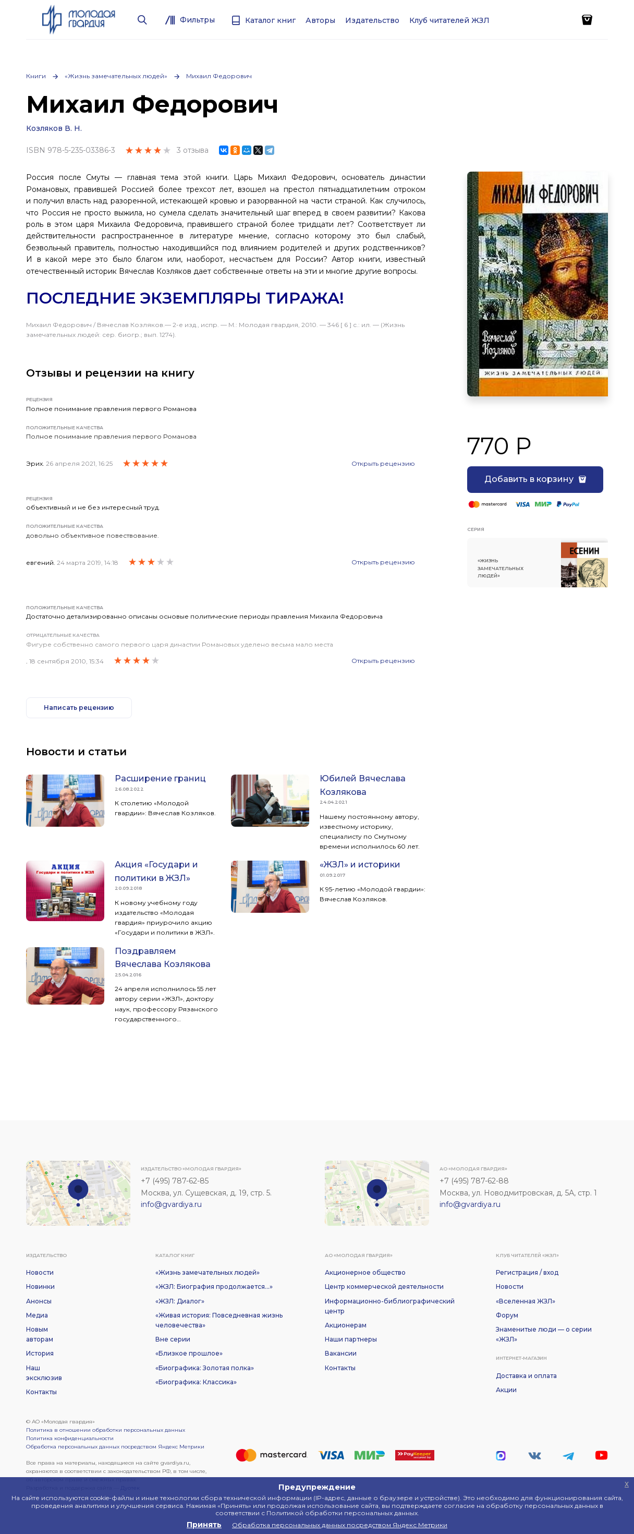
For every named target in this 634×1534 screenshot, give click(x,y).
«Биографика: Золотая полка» (204, 1368)
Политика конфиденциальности (70, 1438)
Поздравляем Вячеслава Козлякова (163, 958)
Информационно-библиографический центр (390, 1306)
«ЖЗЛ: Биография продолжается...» (214, 1286)
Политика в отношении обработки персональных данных (105, 1430)
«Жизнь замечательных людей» (116, 76)
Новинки (40, 1286)
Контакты (41, 1392)
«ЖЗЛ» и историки (360, 864)
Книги (36, 76)
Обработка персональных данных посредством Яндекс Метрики (115, 1446)
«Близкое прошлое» (189, 1353)
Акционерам (346, 1325)
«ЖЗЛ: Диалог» (179, 1301)
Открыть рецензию (383, 463)
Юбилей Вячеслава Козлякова (363, 785)
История (40, 1353)
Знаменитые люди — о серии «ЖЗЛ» (544, 1334)
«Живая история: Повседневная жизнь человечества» (219, 1320)
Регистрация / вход (527, 1272)
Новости (40, 1272)
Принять (204, 1524)
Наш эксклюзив (44, 1373)
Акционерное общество (365, 1272)
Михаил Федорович (219, 76)
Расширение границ (160, 778)
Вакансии (341, 1353)
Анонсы (39, 1301)
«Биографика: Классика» (196, 1382)
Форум (507, 1315)
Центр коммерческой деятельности (384, 1286)
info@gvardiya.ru (171, 1204)
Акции (506, 1390)
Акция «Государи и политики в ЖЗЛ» (156, 871)
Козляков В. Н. (54, 128)
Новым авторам (39, 1334)
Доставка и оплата (526, 1376)
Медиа (37, 1315)
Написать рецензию (79, 707)
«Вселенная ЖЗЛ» (525, 1301)
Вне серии (172, 1339)
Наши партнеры (351, 1339)
